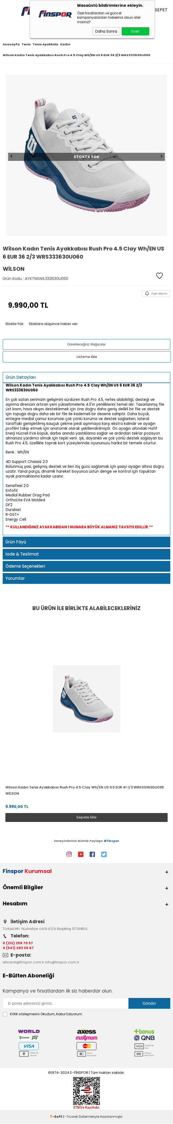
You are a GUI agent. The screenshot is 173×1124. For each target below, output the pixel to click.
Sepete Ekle (86, 817)
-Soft (56, 1117)
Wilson (12, 793)
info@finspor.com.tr (62, 962)
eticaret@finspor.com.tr (23, 962)
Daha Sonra (106, 31)
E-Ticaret (70, 1117)
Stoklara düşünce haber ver (53, 323)
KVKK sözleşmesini (25, 1014)
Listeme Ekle (87, 356)
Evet (135, 31)
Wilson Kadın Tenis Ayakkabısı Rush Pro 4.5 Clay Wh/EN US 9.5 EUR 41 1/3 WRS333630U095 (84, 787)
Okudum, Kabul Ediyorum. (43, 1014)
